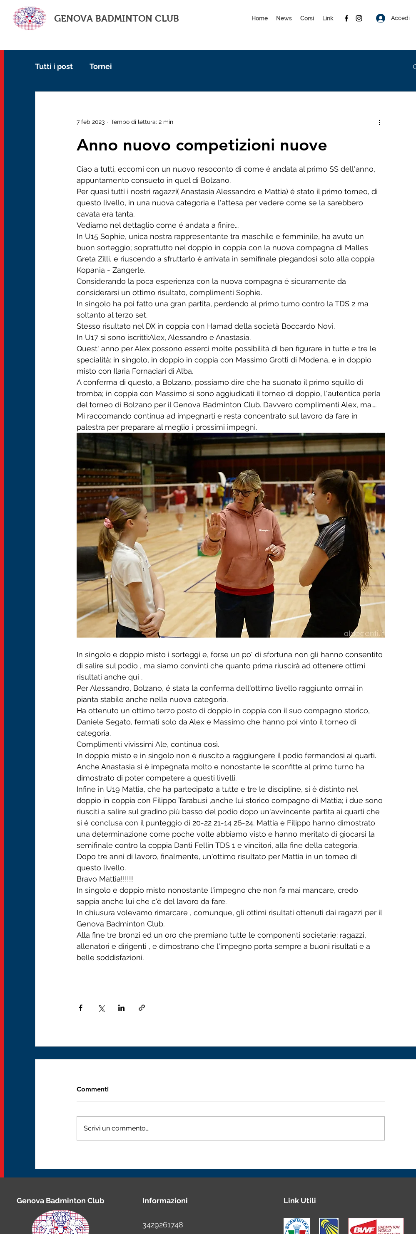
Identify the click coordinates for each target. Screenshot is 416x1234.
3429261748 (162, 1224)
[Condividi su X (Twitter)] (101, 1008)
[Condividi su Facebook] (81, 1008)
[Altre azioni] (380, 122)
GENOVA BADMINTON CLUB (116, 18)
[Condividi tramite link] (142, 1008)
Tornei (101, 66)
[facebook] (346, 18)
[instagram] (359, 18)
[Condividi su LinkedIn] (121, 1008)
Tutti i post (54, 66)
